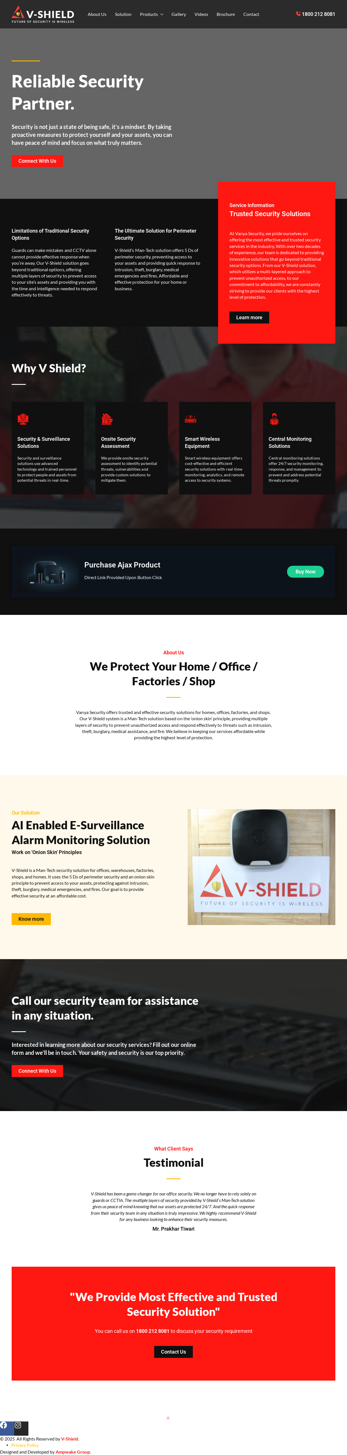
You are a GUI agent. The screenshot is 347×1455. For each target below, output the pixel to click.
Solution (123, 14)
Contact (251, 14)
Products (151, 14)
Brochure (226, 14)
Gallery (179, 14)
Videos (201, 14)
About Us (97, 14)
